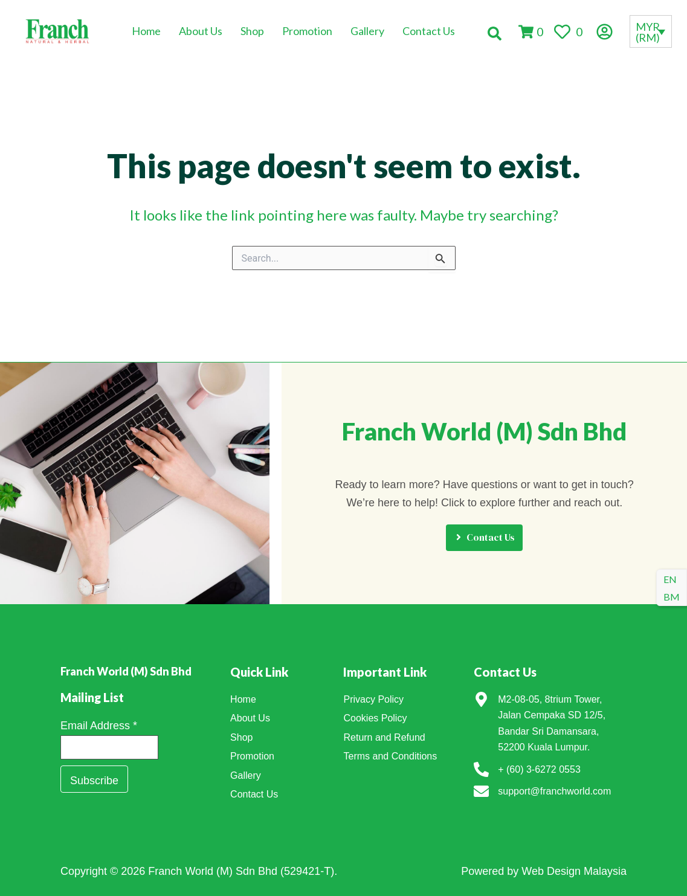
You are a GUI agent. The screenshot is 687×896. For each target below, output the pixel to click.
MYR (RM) (648, 32)
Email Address (98, 714)
